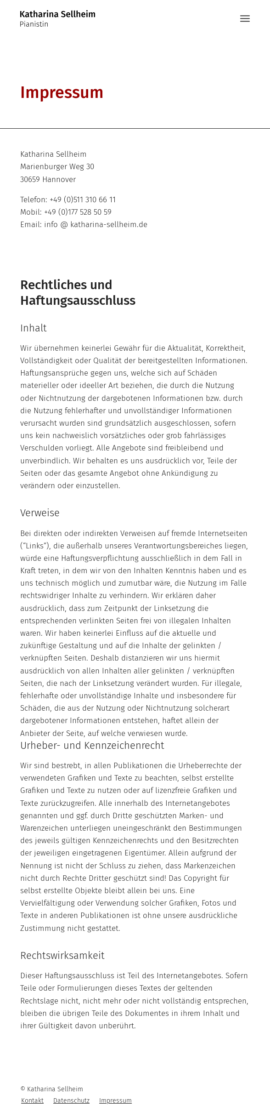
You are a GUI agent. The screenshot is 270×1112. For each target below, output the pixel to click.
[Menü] (245, 18)
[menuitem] (32, 1101)
